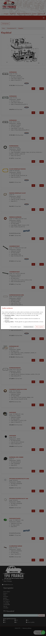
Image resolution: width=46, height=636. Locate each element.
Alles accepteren (39, 327)
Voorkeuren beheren (28, 327)
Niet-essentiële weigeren (15, 327)
